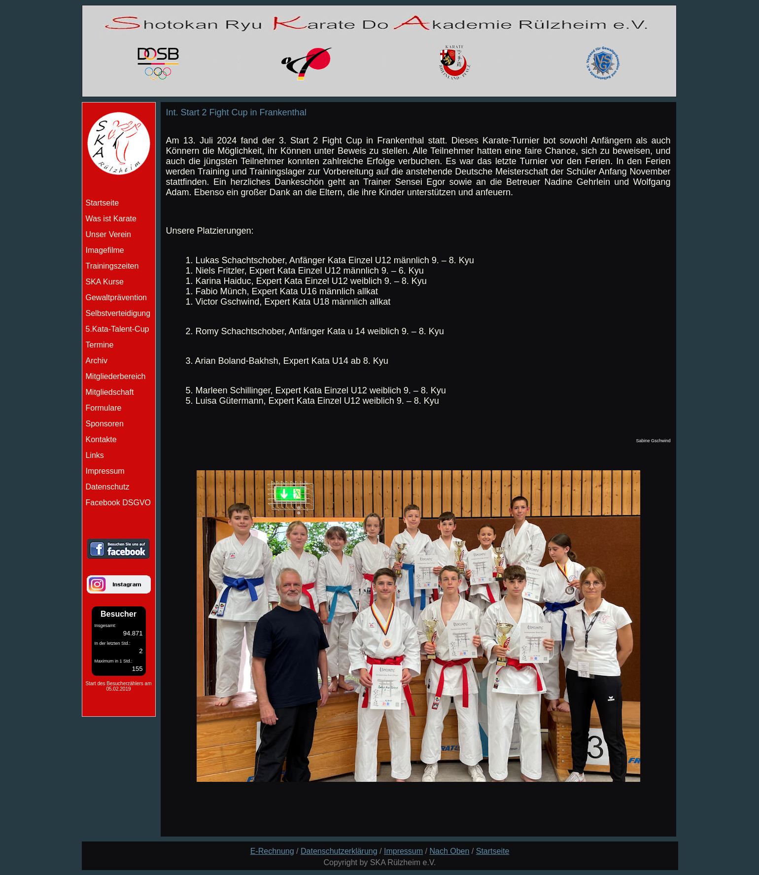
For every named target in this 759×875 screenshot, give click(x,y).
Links (95, 455)
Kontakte (101, 439)
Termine (100, 345)
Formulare (104, 408)
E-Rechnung (272, 851)
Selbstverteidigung (118, 313)
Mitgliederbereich (116, 376)
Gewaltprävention (116, 297)
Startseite (493, 851)
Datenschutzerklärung (339, 851)
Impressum (105, 471)
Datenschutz (108, 487)
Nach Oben (449, 851)
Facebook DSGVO (118, 502)
